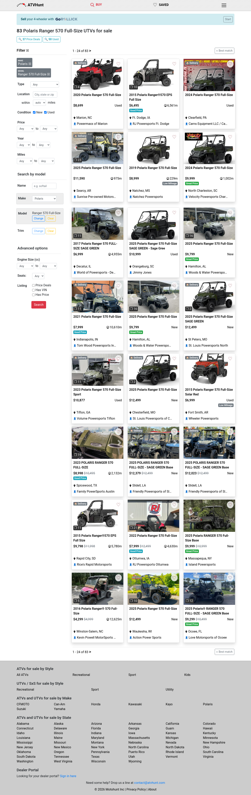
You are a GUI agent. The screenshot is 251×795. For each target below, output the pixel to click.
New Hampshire (214, 742)
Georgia (133, 728)
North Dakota (175, 747)
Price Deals (43, 285)
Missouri (60, 742)
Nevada (171, 742)
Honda (95, 704)
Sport (132, 675)
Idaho (21, 733)
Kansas (171, 733)
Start (228, 19)
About (152, 789)
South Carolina (213, 752)
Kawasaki (135, 704)
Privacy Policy (136, 789)
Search (39, 305)
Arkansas (135, 724)
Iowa (131, 733)
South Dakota (26, 756)
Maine (58, 738)
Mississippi (25, 742)
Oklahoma (24, 752)
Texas (95, 756)
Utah (131, 756)
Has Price (42, 295)
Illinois (58, 733)
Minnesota (210, 738)
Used (51, 112)
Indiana (96, 733)
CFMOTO (23, 704)
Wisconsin (98, 761)
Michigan (172, 738)
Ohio (206, 747)
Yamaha (59, 709)
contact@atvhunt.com (149, 783)
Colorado (209, 724)
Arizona (96, 724)
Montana (97, 742)
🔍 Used (52, 39)
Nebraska (135, 742)
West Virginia (63, 761)
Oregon (59, 752)
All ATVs (22, 675)
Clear (50, 218)
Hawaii (208, 728)
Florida (96, 728)
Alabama (23, 724)
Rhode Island (175, 752)
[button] (75, 75)
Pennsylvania (100, 752)
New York (98, 747)
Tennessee (61, 756)
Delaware (60, 728)
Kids (187, 675)
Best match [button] (225, 50)
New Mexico (62, 747)
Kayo (169, 704)
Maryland (97, 738)
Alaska (58, 724)
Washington (25, 761)
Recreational (81, 675)
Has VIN (41, 290)
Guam (170, 728)
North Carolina (138, 747)
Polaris (208, 704)
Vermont (172, 756)
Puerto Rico (136, 752)
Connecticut (25, 728)
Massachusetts (139, 738)
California (172, 724)
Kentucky (209, 733)
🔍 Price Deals (29, 39)
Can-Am (59, 704)
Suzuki (21, 709)
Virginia (208, 756)
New (39, 112)
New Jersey (25, 747)
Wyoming (135, 761)
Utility (170, 689)
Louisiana (23, 738)
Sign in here (68, 776)
